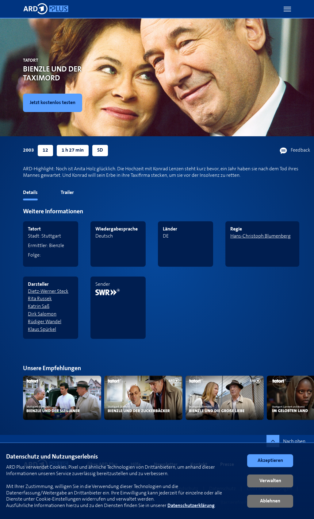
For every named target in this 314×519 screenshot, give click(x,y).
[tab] (19, 193)
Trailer (67, 193)
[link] (63, 103)
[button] (287, 9)
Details (30, 193)
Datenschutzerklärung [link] (191, 506)
